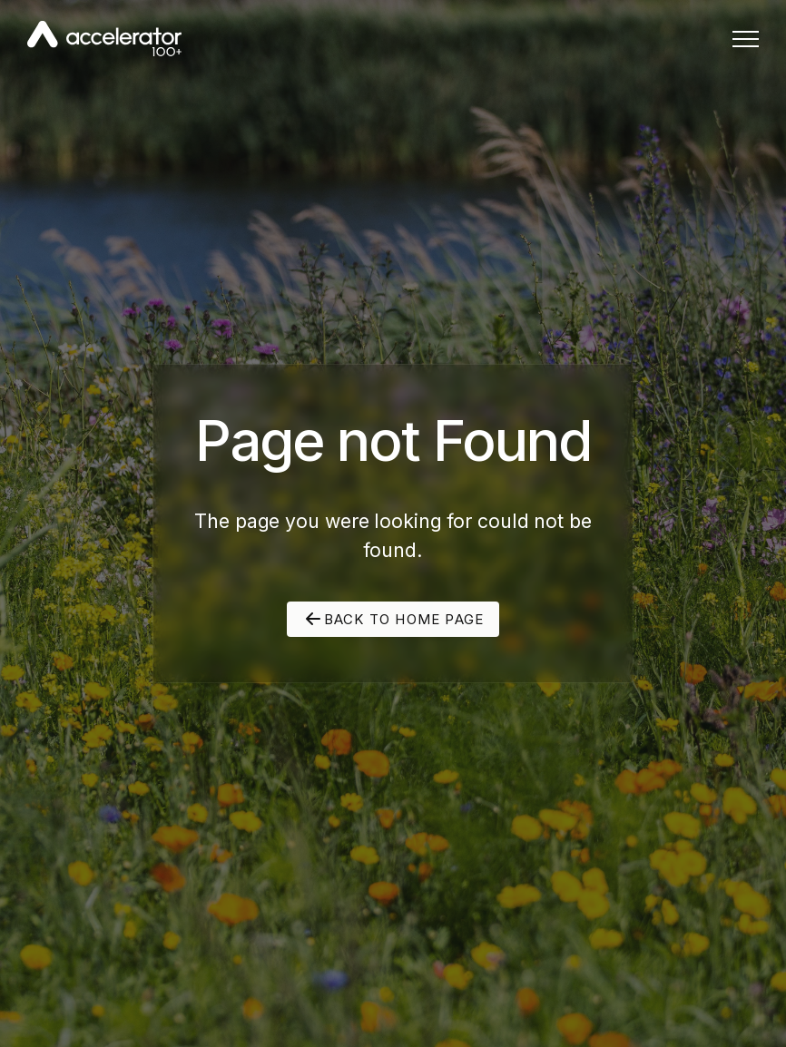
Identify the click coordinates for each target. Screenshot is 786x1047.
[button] (745, 38)
